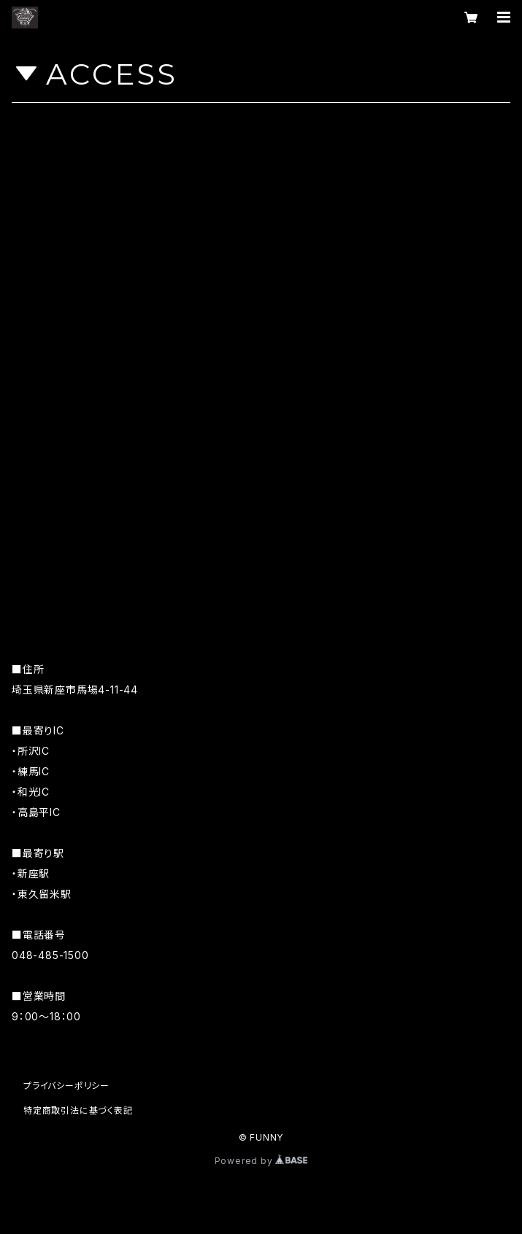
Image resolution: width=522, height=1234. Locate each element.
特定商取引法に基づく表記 (78, 1110)
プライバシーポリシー (66, 1085)
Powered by (261, 1160)
